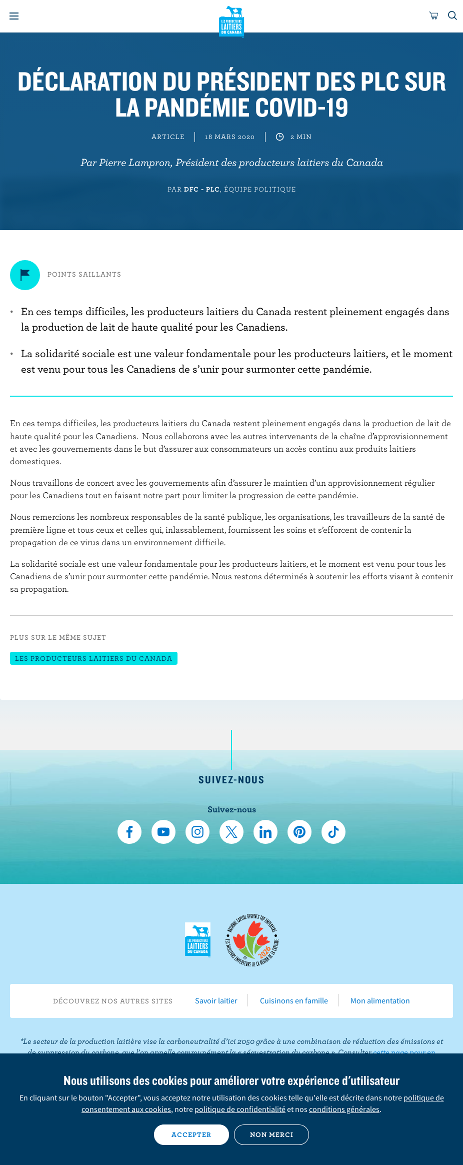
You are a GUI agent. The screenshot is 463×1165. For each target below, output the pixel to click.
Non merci (272, 1134)
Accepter (192, 1134)
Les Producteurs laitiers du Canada (231, 20)
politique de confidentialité (240, 1109)
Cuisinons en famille (294, 1000)
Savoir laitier (216, 1000)
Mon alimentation (380, 1000)
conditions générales (344, 1109)
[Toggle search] (453, 16)
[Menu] (14, 16)
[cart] (434, 16)
